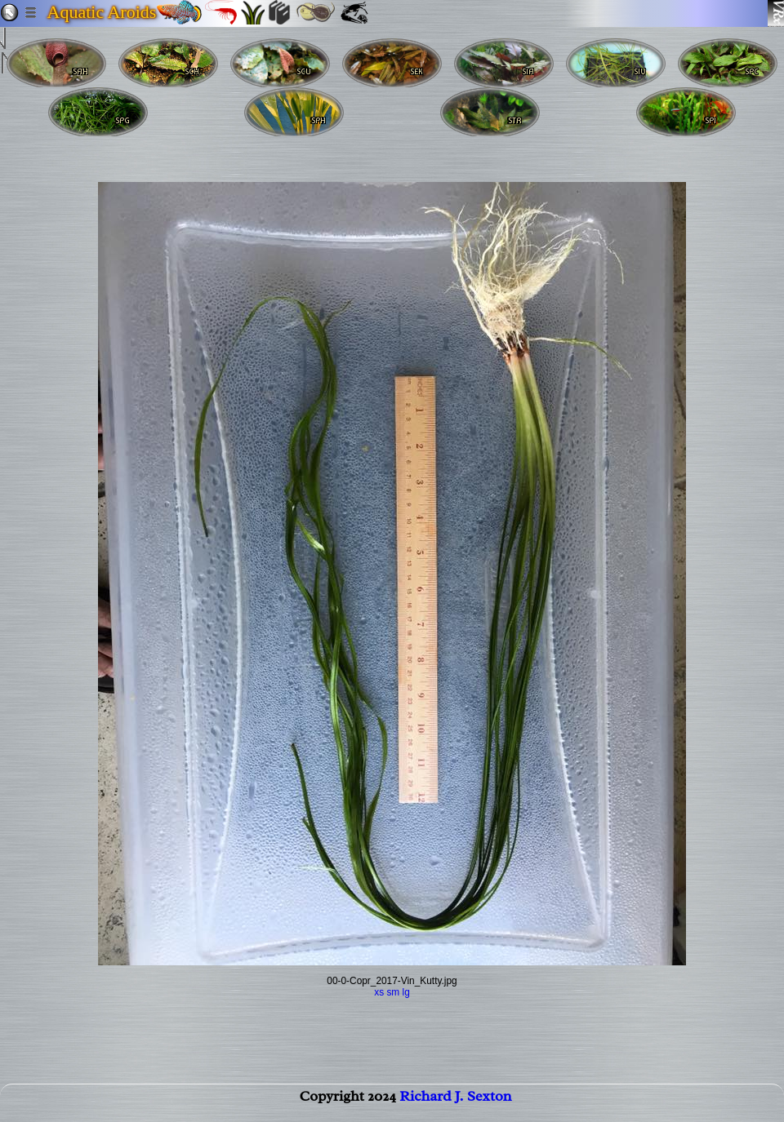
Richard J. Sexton (455, 1102)
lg (406, 992)
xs (379, 992)
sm (392, 992)
